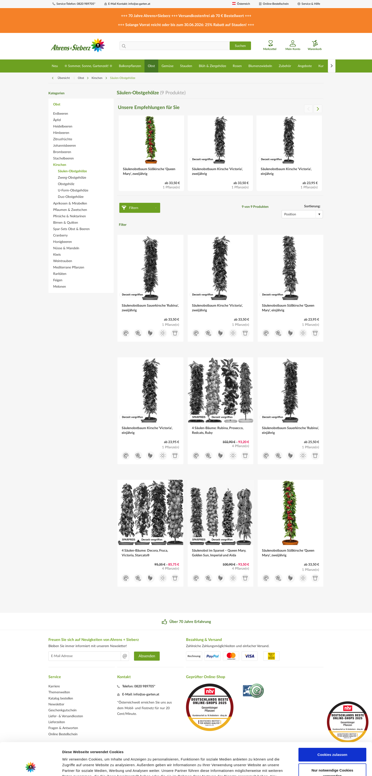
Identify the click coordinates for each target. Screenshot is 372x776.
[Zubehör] (284, 66)
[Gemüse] (167, 66)
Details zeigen (252, 767)
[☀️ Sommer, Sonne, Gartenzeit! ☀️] (88, 66)
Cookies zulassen (332, 724)
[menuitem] (76, 4)
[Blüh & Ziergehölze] (212, 66)
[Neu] (54, 66)
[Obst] (151, 66)
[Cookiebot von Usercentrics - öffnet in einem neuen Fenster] (30, 766)
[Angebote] (304, 66)
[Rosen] (237, 66)
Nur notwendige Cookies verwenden (332, 742)
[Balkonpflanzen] (130, 66)
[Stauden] (186, 66)
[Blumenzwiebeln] (260, 66)
